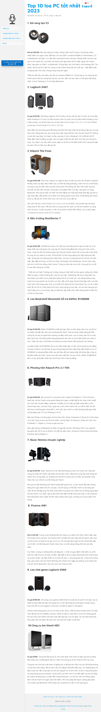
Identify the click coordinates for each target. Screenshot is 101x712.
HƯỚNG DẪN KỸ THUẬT (11, 33)
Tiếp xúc (62, 697)
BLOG (5, 43)
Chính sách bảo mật (74, 697)
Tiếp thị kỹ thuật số (77, 706)
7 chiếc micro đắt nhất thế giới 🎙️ (12, 63)
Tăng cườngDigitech (60, 706)
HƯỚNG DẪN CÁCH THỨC (11, 38)
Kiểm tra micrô (36, 16)
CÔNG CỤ (6, 28)
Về (56, 697)
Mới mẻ (58, 16)
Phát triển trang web (42, 706)
